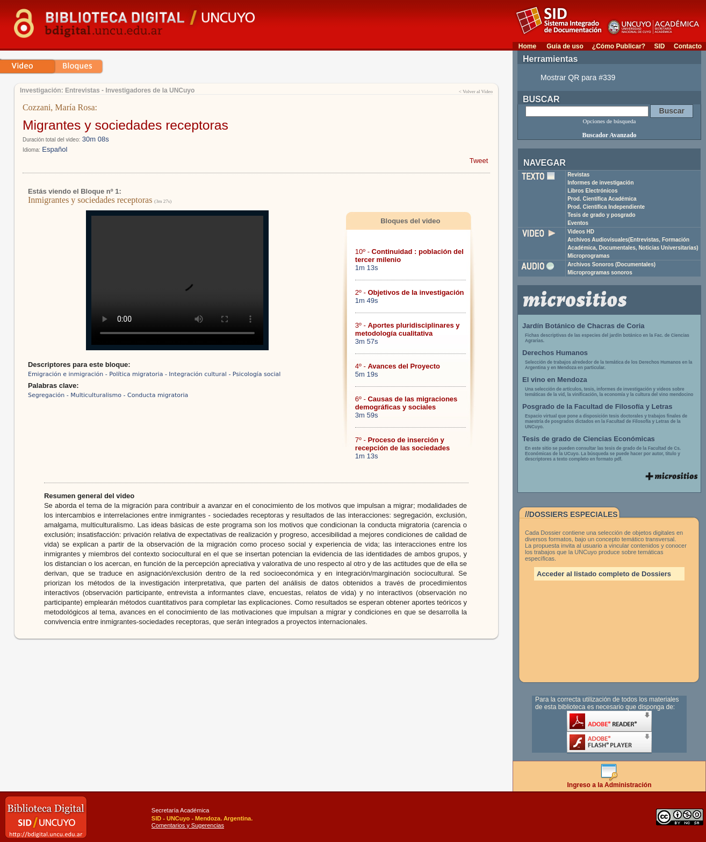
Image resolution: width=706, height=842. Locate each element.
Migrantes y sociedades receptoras (125, 125)
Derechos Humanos (555, 353)
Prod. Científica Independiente (606, 207)
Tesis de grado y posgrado (601, 215)
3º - (407, 329)
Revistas (578, 175)
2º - (409, 292)
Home (527, 46)
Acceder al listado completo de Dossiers (604, 574)
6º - (406, 403)
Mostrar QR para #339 (578, 77)
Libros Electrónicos (592, 191)
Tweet (479, 161)
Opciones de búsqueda (609, 121)
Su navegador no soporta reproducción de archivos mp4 (177, 280)
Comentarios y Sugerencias (188, 825)
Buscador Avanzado (609, 135)
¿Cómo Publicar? (618, 46)
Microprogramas (588, 256)
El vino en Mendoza (554, 380)
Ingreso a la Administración (609, 782)
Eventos (577, 223)
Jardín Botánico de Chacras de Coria (583, 326)
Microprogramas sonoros (599, 272)
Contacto (688, 46)
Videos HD (580, 232)
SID (659, 46)
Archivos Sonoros (611, 264)
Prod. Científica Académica (602, 199)
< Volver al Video (476, 91)
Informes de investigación (600, 183)
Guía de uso (564, 46)
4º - (397, 366)
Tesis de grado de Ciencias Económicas (588, 439)
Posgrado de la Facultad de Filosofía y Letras (597, 406)
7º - (402, 444)
